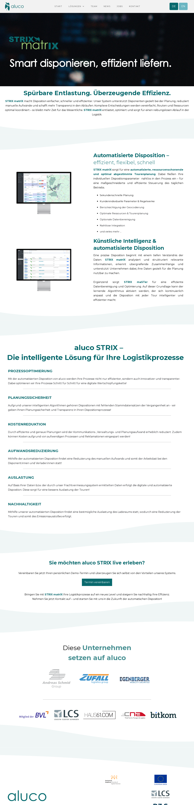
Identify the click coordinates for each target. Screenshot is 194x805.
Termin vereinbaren (97, 582)
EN (183, 6)
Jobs (120, 6)
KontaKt (134, 6)
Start (58, 6)
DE (174, 6)
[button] (76, 6)
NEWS (107, 6)
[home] (14, 6)
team (94, 6)
